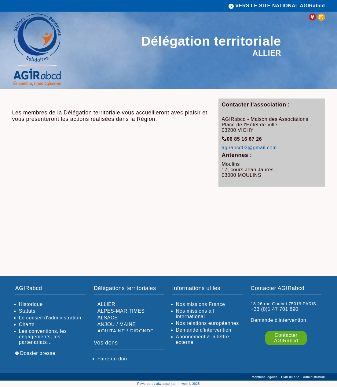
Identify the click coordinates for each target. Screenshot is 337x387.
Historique (31, 304)
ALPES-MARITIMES (121, 311)
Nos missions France (200, 304)
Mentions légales (265, 377)
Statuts (27, 311)
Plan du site (290, 377)
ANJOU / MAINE (116, 324)
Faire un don (112, 358)
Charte (27, 324)
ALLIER (106, 304)
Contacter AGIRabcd (286, 338)
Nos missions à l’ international (196, 313)
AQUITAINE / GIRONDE (125, 331)
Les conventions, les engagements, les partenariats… (43, 337)
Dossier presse (35, 353)
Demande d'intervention (204, 330)
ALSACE (107, 317)
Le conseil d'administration (50, 317)
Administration (314, 377)
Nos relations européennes (207, 323)
